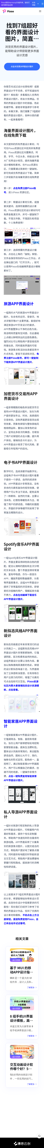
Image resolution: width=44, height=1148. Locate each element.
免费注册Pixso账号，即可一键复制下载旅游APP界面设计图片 (21, 358)
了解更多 (31, 987)
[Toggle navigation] (40, 11)
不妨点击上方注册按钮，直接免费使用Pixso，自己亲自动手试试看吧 (21, 919)
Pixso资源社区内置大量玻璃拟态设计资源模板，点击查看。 (21, 685)
